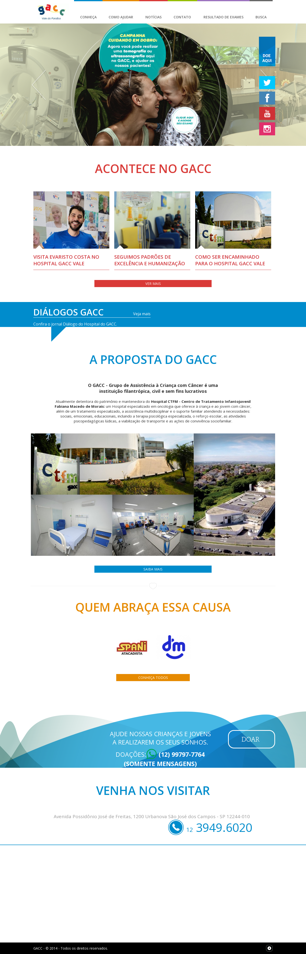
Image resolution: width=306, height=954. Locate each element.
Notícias (153, 17)
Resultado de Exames (223, 17)
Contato (182, 17)
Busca (261, 17)
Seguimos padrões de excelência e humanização (149, 260)
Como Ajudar (121, 17)
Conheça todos (153, 677)
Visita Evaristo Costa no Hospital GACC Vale (66, 260)
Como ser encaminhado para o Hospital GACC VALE (230, 260)
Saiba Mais (153, 569)
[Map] (153, 893)
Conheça (88, 17)
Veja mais (142, 313)
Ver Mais (153, 283)
